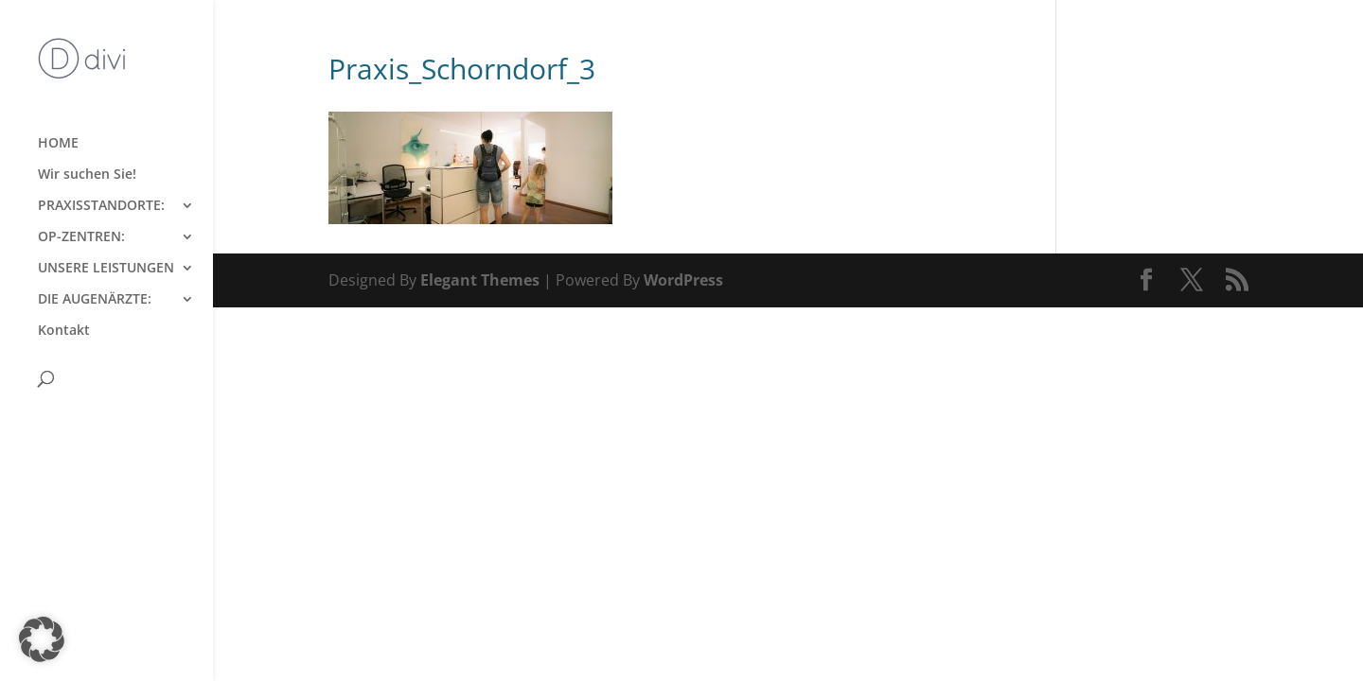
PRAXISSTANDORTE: (101, 206)
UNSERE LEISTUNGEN (106, 268)
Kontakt (64, 331)
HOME (58, 143)
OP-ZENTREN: (81, 237)
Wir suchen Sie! (87, 175)
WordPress (683, 280)
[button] (41, 639)
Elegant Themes (480, 280)
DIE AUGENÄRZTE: (94, 299)
